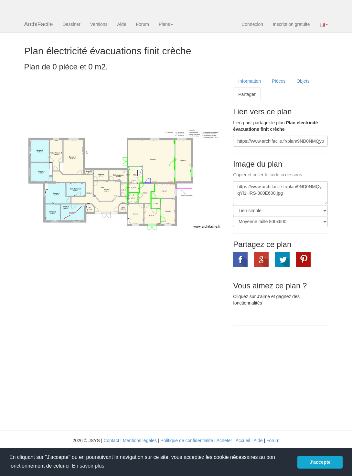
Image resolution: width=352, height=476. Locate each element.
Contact (111, 440)
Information (249, 81)
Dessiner (71, 24)
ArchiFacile (38, 24)
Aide (121, 24)
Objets (302, 81)
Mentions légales (140, 440)
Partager (247, 94)
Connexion (252, 24)
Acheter (224, 440)
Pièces (278, 81)
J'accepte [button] (320, 462)
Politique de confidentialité (186, 440)
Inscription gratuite (291, 24)
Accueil (243, 440)
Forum (142, 24)
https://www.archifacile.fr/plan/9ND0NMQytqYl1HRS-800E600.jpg (280, 193)
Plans (166, 24)
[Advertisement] (287, 377)
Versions (99, 24)
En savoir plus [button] (88, 466)
